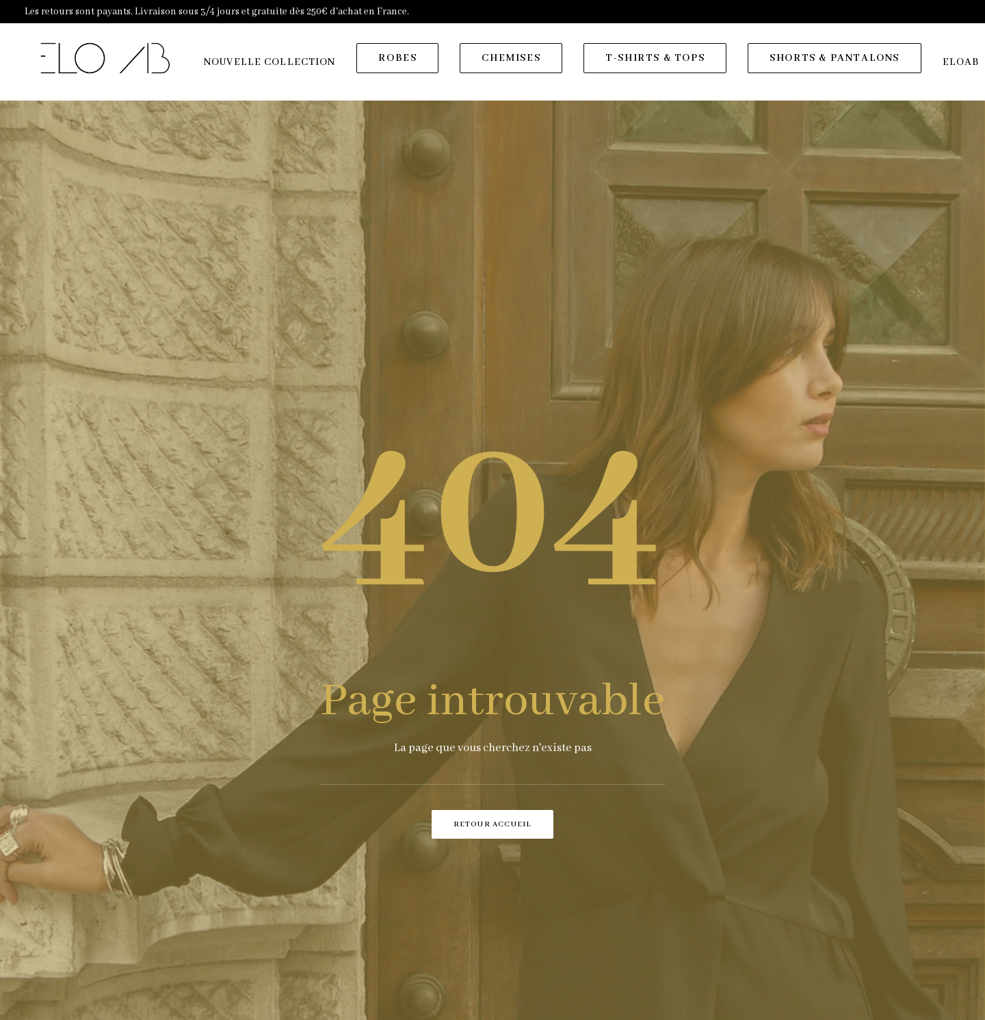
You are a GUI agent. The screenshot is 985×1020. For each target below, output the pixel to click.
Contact (383, 895)
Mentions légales (403, 912)
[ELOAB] (107, 62)
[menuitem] (273, 66)
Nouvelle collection (273, 66)
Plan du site (392, 949)
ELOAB (460, 1001)
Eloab (378, 877)
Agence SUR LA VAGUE (524, 1001)
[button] (746, 919)
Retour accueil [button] (493, 568)
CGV (375, 931)
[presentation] (606, 662)
